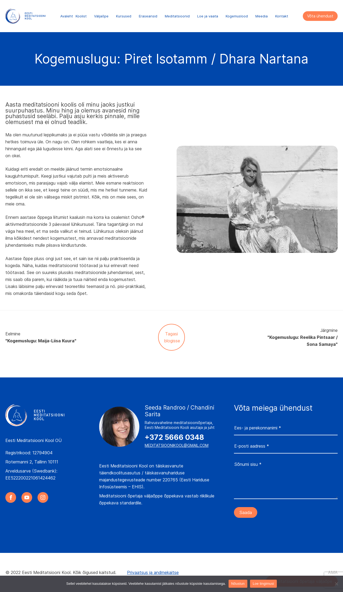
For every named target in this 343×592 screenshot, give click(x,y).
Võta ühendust (320, 16)
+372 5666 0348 (174, 437)
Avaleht (66, 16)
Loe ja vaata (207, 16)
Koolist (81, 16)
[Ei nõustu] (336, 583)
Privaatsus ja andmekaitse (153, 572)
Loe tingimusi (263, 584)
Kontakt (281, 16)
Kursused (123, 16)
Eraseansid (148, 16)
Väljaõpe (101, 16)
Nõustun (238, 584)
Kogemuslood (237, 16)
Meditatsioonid (177, 16)
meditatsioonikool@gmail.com (176, 445)
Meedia (261, 16)
